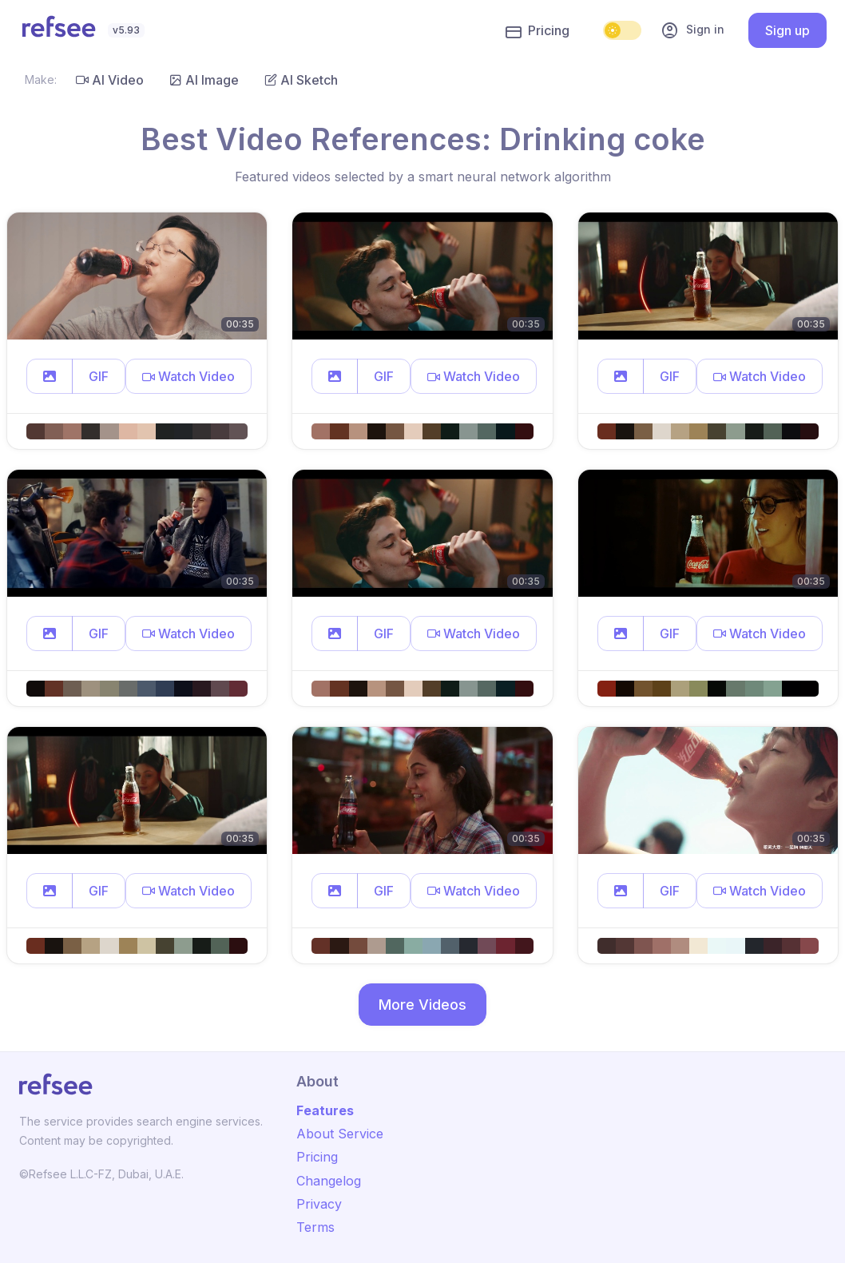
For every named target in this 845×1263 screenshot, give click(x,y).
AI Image (204, 80)
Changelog (328, 1181)
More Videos (422, 1004)
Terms (315, 1227)
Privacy (319, 1204)
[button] (49, 376)
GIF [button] (99, 376)
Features (325, 1110)
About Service (339, 1134)
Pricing (537, 31)
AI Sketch (301, 80)
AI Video (110, 80)
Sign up (787, 30)
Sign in (692, 30)
